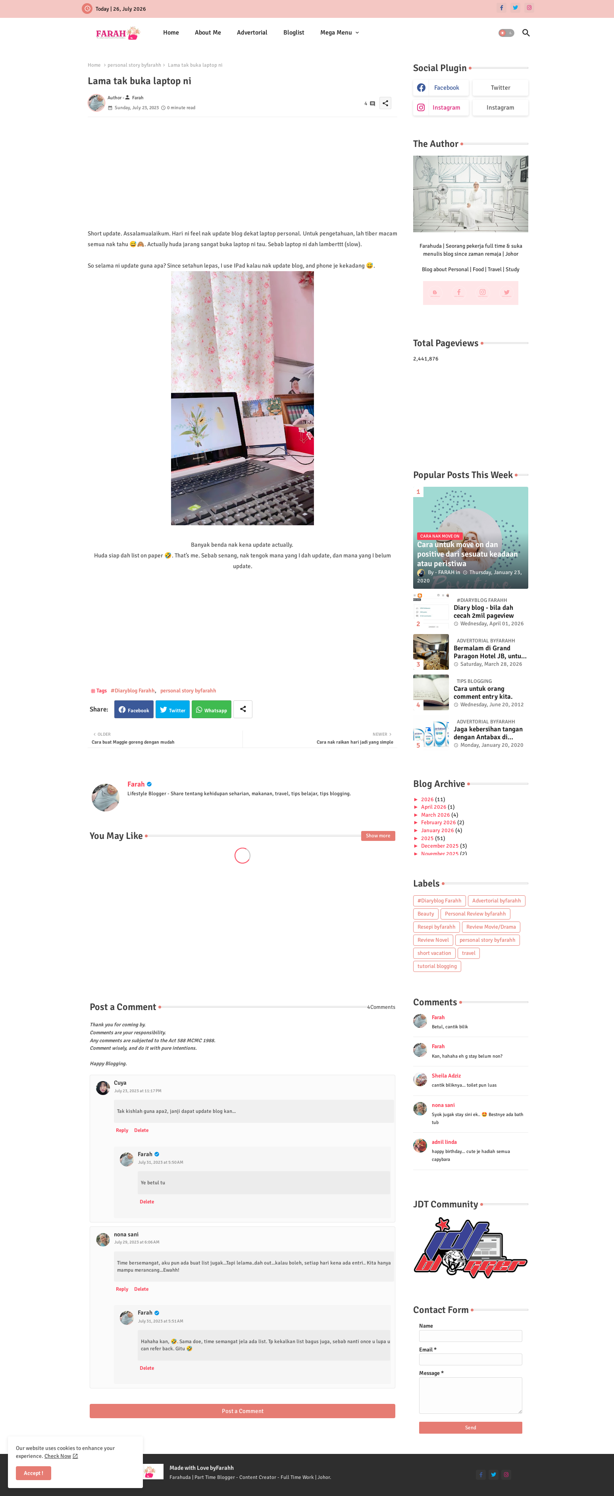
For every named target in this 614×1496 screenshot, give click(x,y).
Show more (378, 836)
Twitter (177, 711)
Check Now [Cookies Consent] (57, 1456)
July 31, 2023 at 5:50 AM (160, 1162)
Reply (122, 1130)
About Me (208, 33)
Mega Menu (336, 33)
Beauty (426, 913)
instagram (446, 108)
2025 (428, 838)
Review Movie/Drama (491, 926)
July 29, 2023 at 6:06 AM (137, 1242)
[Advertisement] (242, 172)
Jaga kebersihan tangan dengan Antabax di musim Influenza (488, 733)
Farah (136, 784)
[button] (506, 33)
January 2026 (438, 830)
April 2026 (434, 807)
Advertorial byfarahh (496, 900)
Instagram (500, 108)
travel (468, 953)
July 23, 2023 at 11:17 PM (138, 1090)
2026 (428, 799)
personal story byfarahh (134, 65)
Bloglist (293, 33)
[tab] (171, 33)
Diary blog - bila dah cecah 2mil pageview (484, 612)
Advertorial (252, 33)
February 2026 (439, 822)
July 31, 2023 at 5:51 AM (160, 1321)
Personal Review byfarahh (475, 913)
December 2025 (440, 845)
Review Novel (433, 940)
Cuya (120, 1082)
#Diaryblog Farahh (133, 690)
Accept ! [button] (33, 1473)
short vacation (434, 953)
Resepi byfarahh (437, 926)
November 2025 (440, 853)
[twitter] (515, 8)
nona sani (126, 1234)
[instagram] (529, 8)
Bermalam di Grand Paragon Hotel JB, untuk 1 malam (489, 652)
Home (171, 33)
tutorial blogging (437, 966)
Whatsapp (215, 711)
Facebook (138, 711)
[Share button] (242, 709)
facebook (446, 88)
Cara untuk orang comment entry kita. (483, 693)
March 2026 (436, 815)
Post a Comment (243, 1411)
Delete (141, 1130)
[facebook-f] (501, 8)
